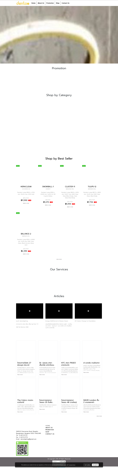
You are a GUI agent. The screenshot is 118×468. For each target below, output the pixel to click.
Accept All (95, 465)
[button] (71, 3)
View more (20, 374)
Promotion (50, 3)
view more (59, 259)
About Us (41, 3)
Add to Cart (26, 203)
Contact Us (65, 3)
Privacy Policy (63, 465)
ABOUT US (49, 428)
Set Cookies (87, 465)
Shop (57, 3)
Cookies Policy (72, 465)
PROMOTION (49, 430)
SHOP (47, 432)
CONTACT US (49, 434)
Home (33, 3)
